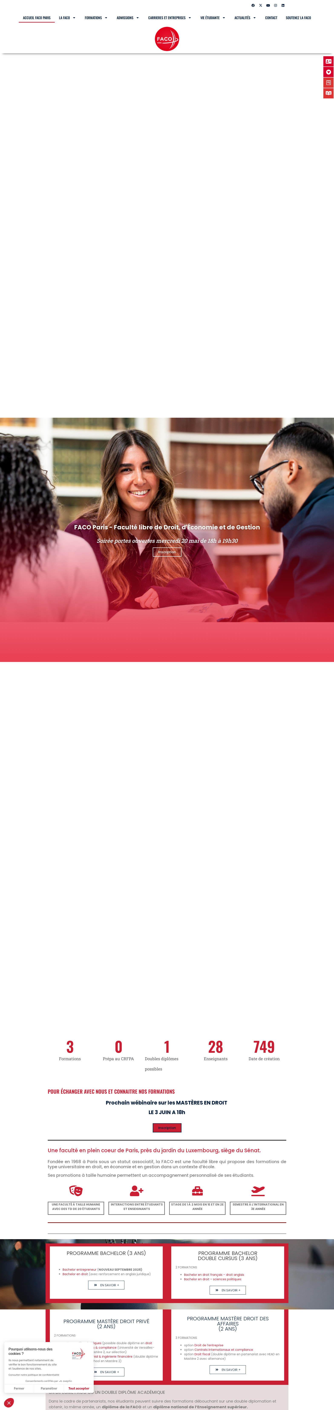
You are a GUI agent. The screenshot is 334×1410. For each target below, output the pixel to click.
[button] (9, 1403)
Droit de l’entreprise (208, 1345)
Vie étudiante (213, 18)
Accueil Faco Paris (36, 17)
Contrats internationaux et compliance (223, 1350)
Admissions (128, 18)
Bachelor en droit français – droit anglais (214, 1275)
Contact (271, 17)
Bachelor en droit (75, 1274)
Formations (96, 18)
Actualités (246, 18)
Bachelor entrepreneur (80, 1269)
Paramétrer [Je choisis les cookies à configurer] (49, 1388)
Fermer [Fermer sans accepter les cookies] (19, 1388)
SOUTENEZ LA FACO (298, 17)
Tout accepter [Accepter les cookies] (78, 1388)
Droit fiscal (202, 1354)
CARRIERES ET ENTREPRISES (170, 18)
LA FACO (67, 18)
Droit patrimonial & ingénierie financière (102, 1356)
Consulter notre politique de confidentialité (34, 1374)
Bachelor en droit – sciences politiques (212, 1279)
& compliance (106, 1347)
